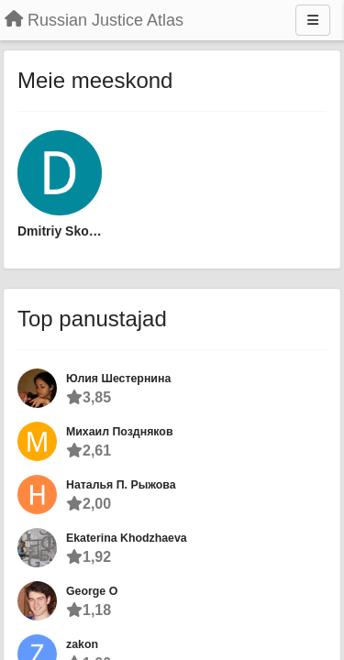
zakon (82, 644)
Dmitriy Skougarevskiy (59, 231)
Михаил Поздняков (119, 431)
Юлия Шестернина (118, 378)
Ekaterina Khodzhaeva (126, 538)
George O (91, 591)
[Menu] (312, 20)
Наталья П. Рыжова (121, 484)
